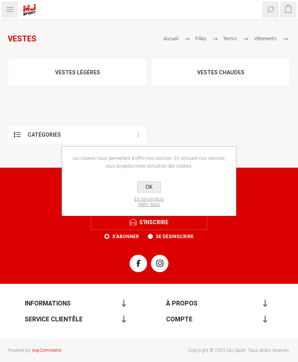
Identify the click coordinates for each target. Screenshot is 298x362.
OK (149, 187)
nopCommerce (46, 350)
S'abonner (125, 236)
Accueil (170, 38)
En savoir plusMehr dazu (149, 201)
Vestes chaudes (220, 72)
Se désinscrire (175, 236)
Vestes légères (77, 72)
